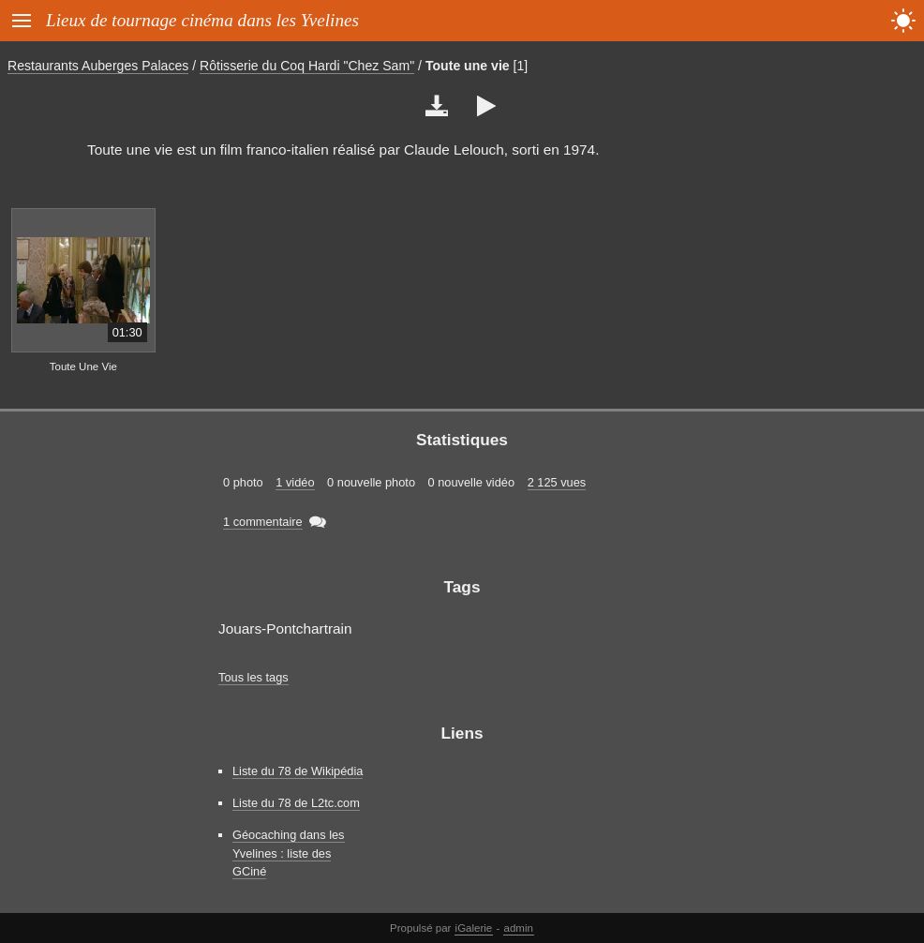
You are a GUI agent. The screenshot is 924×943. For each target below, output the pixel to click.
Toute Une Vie (83, 366)
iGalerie (474, 928)
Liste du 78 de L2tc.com (296, 803)
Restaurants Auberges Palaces (97, 65)
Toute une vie (467, 65)
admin (518, 928)
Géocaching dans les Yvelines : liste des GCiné (288, 852)
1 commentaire (263, 522)
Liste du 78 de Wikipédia (297, 771)
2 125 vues (557, 482)
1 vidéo (295, 482)
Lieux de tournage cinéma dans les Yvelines (202, 20)
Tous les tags (253, 677)
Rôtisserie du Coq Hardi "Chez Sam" (307, 65)
